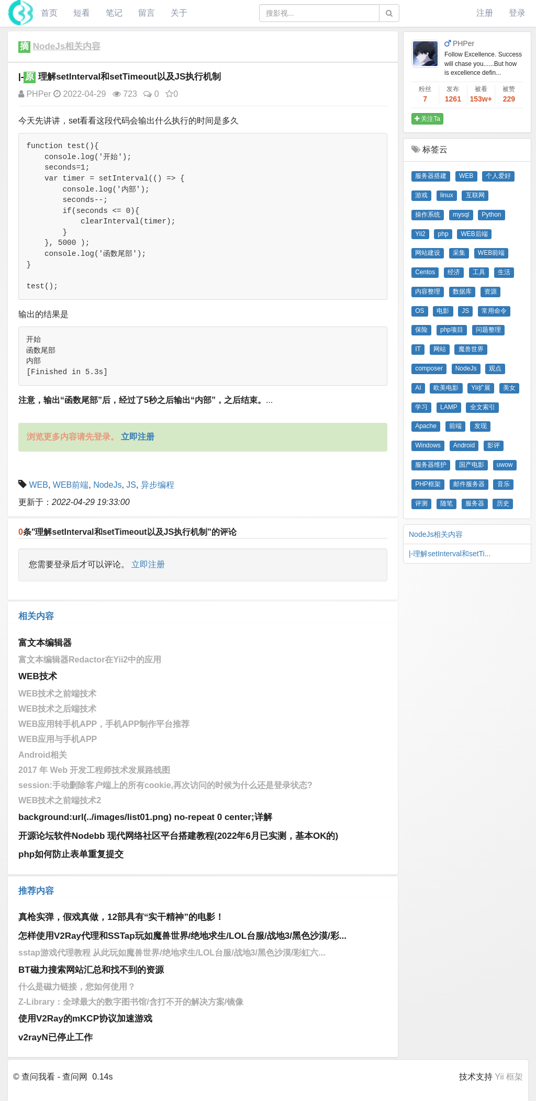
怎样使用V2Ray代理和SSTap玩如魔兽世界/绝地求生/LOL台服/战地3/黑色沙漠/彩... (182, 936)
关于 (179, 12)
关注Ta (427, 118)
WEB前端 (70, 484)
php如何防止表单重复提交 (71, 854)
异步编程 (157, 484)
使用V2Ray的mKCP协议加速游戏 (85, 1019)
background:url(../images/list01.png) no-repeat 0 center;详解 (145, 817)
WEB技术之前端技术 (57, 693)
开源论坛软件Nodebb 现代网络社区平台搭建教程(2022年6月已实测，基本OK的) (178, 836)
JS (131, 484)
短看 (81, 12)
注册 (484, 12)
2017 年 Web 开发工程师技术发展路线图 (94, 770)
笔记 (114, 12)
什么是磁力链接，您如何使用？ (77, 986)
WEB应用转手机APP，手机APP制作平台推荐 (103, 724)
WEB (38, 484)
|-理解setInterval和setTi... (449, 553)
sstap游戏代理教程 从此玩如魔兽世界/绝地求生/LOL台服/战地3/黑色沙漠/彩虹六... (172, 952)
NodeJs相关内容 (66, 46)
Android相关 (42, 754)
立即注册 (148, 564)
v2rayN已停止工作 (55, 1037)
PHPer (34, 93)
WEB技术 (37, 676)
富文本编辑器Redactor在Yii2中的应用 (89, 659)
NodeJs (107, 484)
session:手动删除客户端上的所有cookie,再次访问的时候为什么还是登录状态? (165, 785)
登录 (517, 12)
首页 (49, 12)
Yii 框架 (509, 1076)
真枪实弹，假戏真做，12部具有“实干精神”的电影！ (121, 917)
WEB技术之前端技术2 (59, 800)
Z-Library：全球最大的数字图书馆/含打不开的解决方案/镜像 (130, 1001)
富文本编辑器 (45, 643)
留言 (146, 12)
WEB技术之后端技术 (57, 708)
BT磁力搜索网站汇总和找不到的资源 (91, 970)
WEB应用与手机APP (57, 739)
